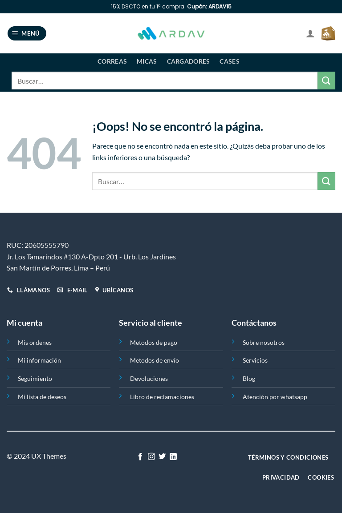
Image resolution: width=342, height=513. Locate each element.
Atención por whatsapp (275, 396)
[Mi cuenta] (310, 33)
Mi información (39, 360)
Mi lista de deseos (42, 396)
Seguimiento (35, 378)
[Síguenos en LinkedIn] (173, 457)
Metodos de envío (154, 360)
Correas (112, 61)
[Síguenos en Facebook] (140, 457)
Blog (249, 378)
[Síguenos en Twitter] (162, 457)
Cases (229, 61)
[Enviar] (326, 80)
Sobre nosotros (264, 342)
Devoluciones (149, 378)
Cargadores (188, 61)
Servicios (255, 360)
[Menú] (27, 33)
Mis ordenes (35, 342)
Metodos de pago (153, 342)
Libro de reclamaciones (162, 396)
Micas (147, 61)
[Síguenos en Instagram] (151, 457)
